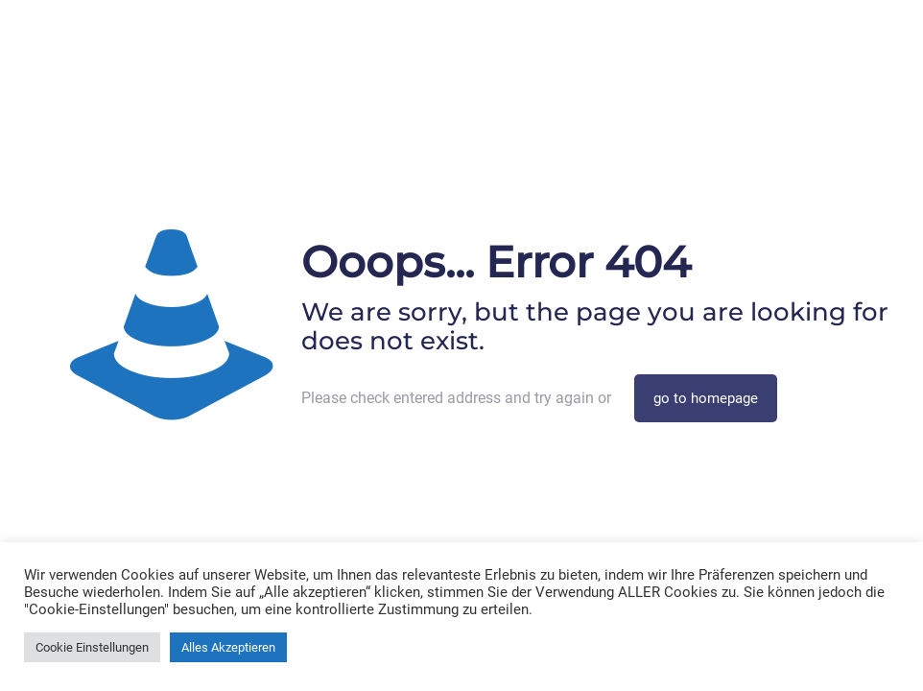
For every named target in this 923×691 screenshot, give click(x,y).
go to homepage (705, 398)
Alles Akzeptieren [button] (228, 647)
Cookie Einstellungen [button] (92, 647)
